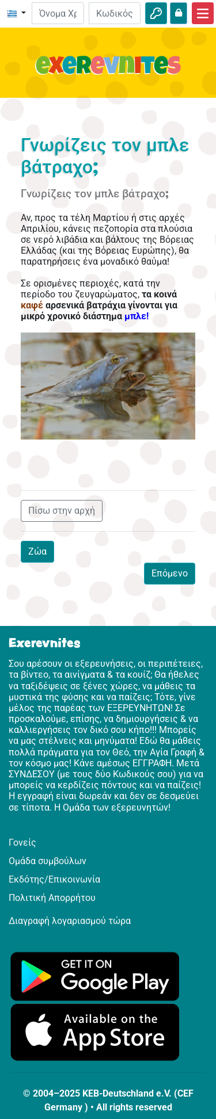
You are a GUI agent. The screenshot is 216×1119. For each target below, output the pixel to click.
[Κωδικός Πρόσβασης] (115, 13)
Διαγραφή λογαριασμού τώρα (70, 920)
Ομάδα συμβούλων (47, 861)
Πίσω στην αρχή (61, 510)
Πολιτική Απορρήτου (52, 897)
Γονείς (22, 842)
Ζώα (37, 551)
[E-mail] (58, 13)
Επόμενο (169, 573)
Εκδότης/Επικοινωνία (54, 879)
